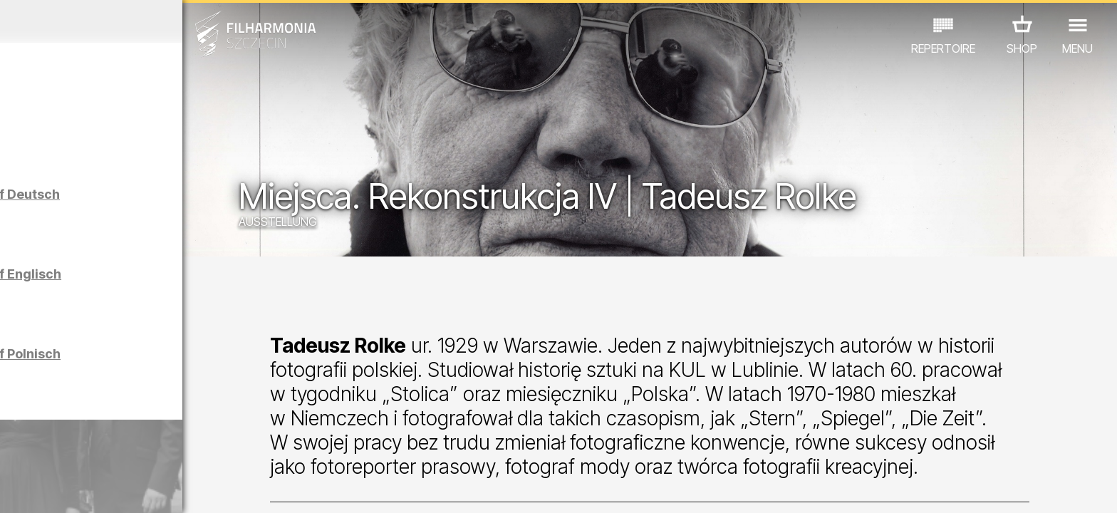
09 (198, 489)
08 (176, 489)
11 (243, 489)
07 (153, 489)
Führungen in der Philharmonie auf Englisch (173, 293)
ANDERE (244, 451)
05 (108, 489)
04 (85, 489)
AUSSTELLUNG (379, 224)
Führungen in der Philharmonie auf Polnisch (172, 373)
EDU (104, 451)
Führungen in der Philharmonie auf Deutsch (172, 213)
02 (39, 489)
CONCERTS (47, 451)
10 (221, 489)
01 (17, 489)
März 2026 (145, 21)
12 (266, 489)
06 (130, 489)
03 (62, 489)
